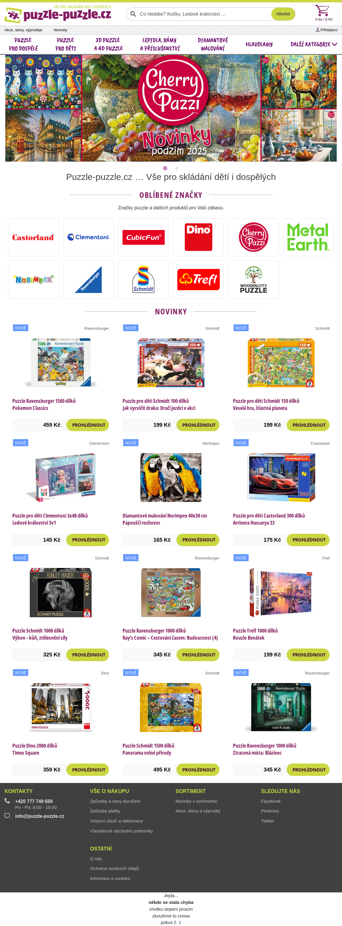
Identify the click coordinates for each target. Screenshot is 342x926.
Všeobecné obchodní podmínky (121, 830)
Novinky (60, 30)
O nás (96, 858)
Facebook (271, 801)
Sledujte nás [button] (280, 791)
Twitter (267, 820)
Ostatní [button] (101, 849)
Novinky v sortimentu (196, 801)
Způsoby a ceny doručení (115, 801)
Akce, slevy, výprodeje (23, 30)
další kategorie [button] (314, 44)
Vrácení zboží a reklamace (116, 820)
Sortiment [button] (191, 791)
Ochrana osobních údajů (114, 868)
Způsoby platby (105, 810)
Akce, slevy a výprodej (198, 810)
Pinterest (270, 810)
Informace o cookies (110, 878)
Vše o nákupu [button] (109, 791)
